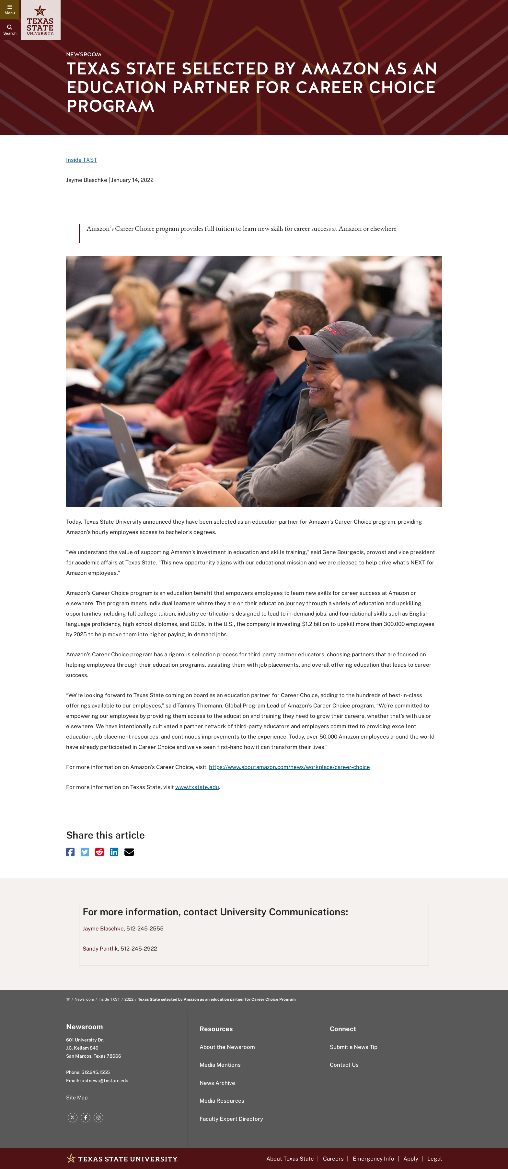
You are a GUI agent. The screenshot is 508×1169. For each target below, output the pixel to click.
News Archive (217, 1083)
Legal (434, 1158)
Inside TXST (81, 160)
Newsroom (83, 54)
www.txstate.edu (197, 787)
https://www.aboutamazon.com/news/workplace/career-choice (289, 767)
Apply (410, 1158)
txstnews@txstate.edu (104, 1080)
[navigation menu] (9, 9)
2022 (128, 999)
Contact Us (344, 1065)
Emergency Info (373, 1158)
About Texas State (290, 1158)
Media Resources (222, 1100)
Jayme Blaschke (103, 928)
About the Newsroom (227, 1047)
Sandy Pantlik (100, 948)
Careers (333, 1158)
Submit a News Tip (353, 1047)
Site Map (77, 1098)
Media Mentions (220, 1065)
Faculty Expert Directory (231, 1119)
